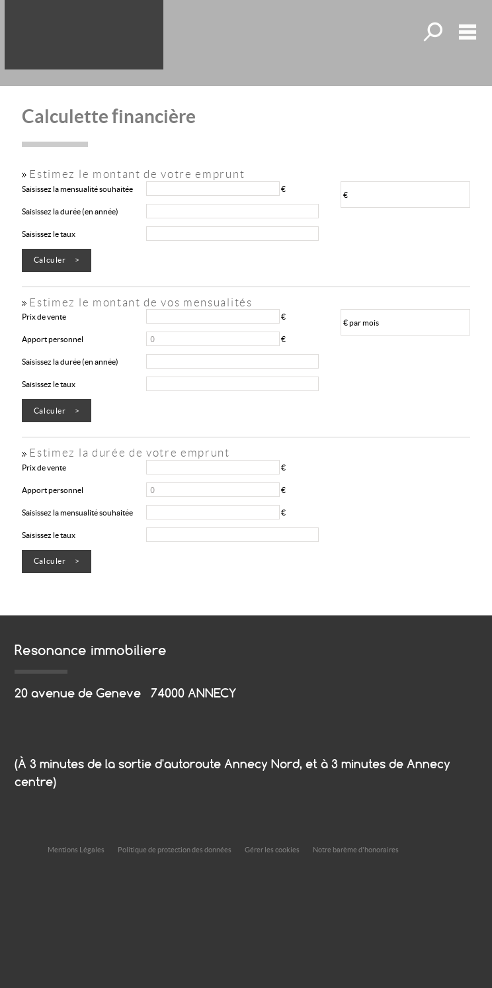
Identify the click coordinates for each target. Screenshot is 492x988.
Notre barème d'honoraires (356, 850)
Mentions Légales (76, 850)
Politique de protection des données (174, 850)
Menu (467, 31)
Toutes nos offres (434, 31)
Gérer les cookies (272, 850)
